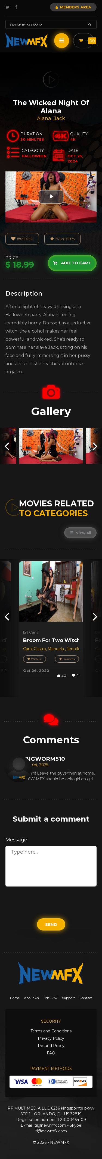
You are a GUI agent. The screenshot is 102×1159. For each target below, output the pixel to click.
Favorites (62, 238)
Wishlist (22, 238)
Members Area (73, 7)
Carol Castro (34, 648)
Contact (85, 998)
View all (80, 533)
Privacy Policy (51, 1038)
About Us (31, 998)
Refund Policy (51, 1045)
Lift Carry (31, 632)
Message (16, 840)
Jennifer (74, 648)
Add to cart (72, 262)
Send (51, 924)
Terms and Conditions (51, 1031)
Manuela (56, 648)
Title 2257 (50, 998)
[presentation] (7, 446)
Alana (44, 118)
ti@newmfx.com (50, 1125)
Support (68, 998)
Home (15, 998)
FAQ (51, 1053)
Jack (59, 118)
